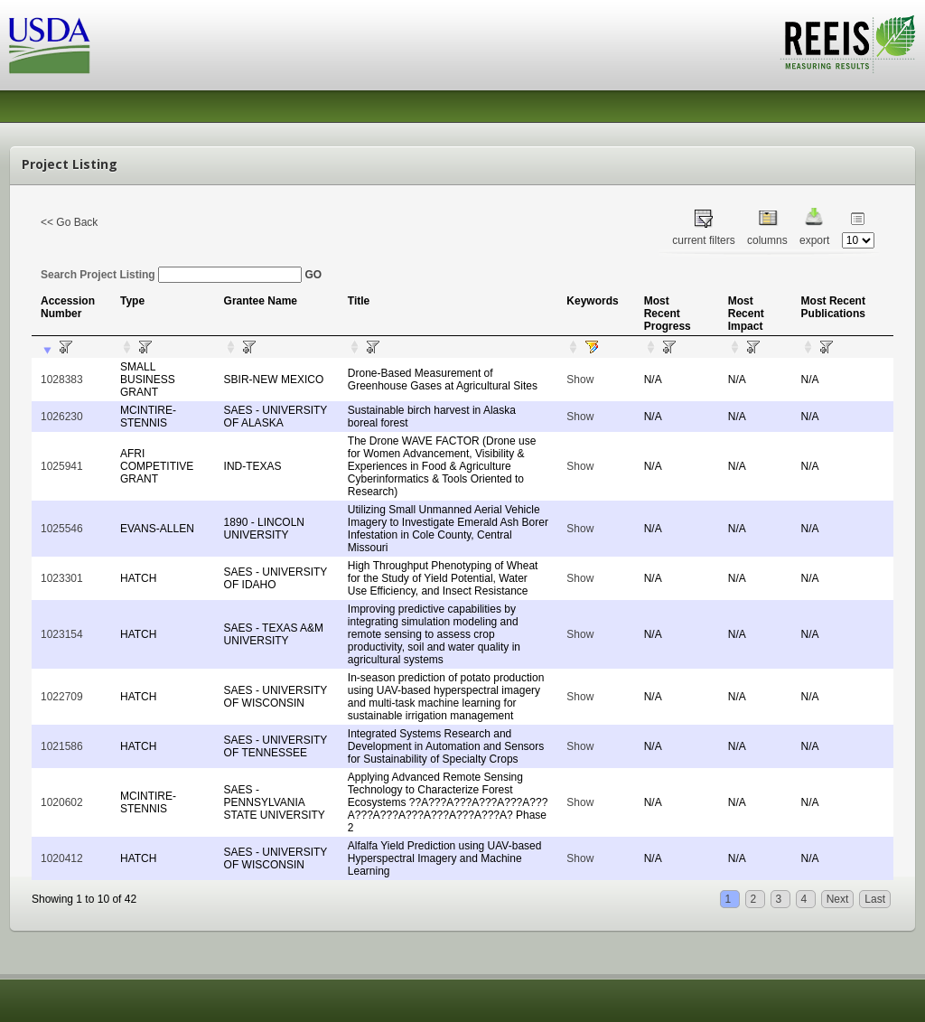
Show (579, 379)
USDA (49, 45)
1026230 (62, 416)
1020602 (62, 802)
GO (313, 274)
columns (767, 240)
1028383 (62, 379)
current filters (703, 240)
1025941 (62, 466)
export (814, 240)
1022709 (62, 696)
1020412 (62, 858)
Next (838, 899)
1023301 (62, 578)
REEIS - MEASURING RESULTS (848, 44)
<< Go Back (69, 222)
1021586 (62, 746)
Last (874, 899)
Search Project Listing (171, 274)
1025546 (62, 528)
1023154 (62, 634)
